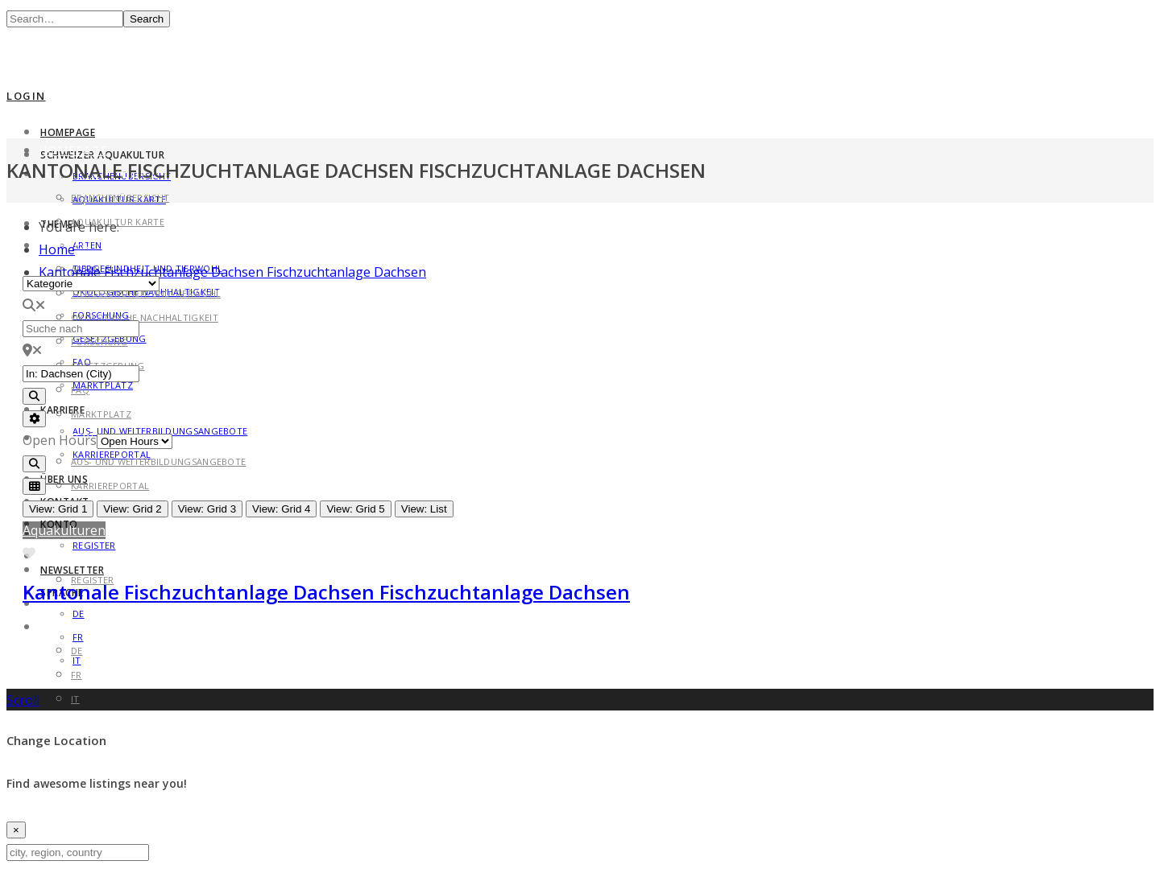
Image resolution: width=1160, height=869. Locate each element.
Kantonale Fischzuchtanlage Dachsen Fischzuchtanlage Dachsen (232, 272)
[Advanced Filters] (34, 418)
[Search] (34, 396)
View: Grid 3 (207, 509)
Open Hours (60, 440)
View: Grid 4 (281, 509)
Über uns (64, 479)
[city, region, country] (77, 852)
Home (57, 249)
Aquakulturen (64, 530)
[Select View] (34, 486)
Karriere (62, 410)
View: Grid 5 (355, 509)
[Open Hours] (134, 441)
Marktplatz (102, 385)
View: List (424, 509)
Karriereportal (110, 486)
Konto (61, 555)
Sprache (66, 626)
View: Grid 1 (58, 509)
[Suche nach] (81, 328)
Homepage (67, 132)
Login (26, 96)
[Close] (16, 830)
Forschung (99, 342)
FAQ (80, 390)
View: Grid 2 (132, 509)
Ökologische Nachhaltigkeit (144, 317)
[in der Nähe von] (81, 373)
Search (147, 19)
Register (93, 545)
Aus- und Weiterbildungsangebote (158, 461)
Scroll (22, 700)
